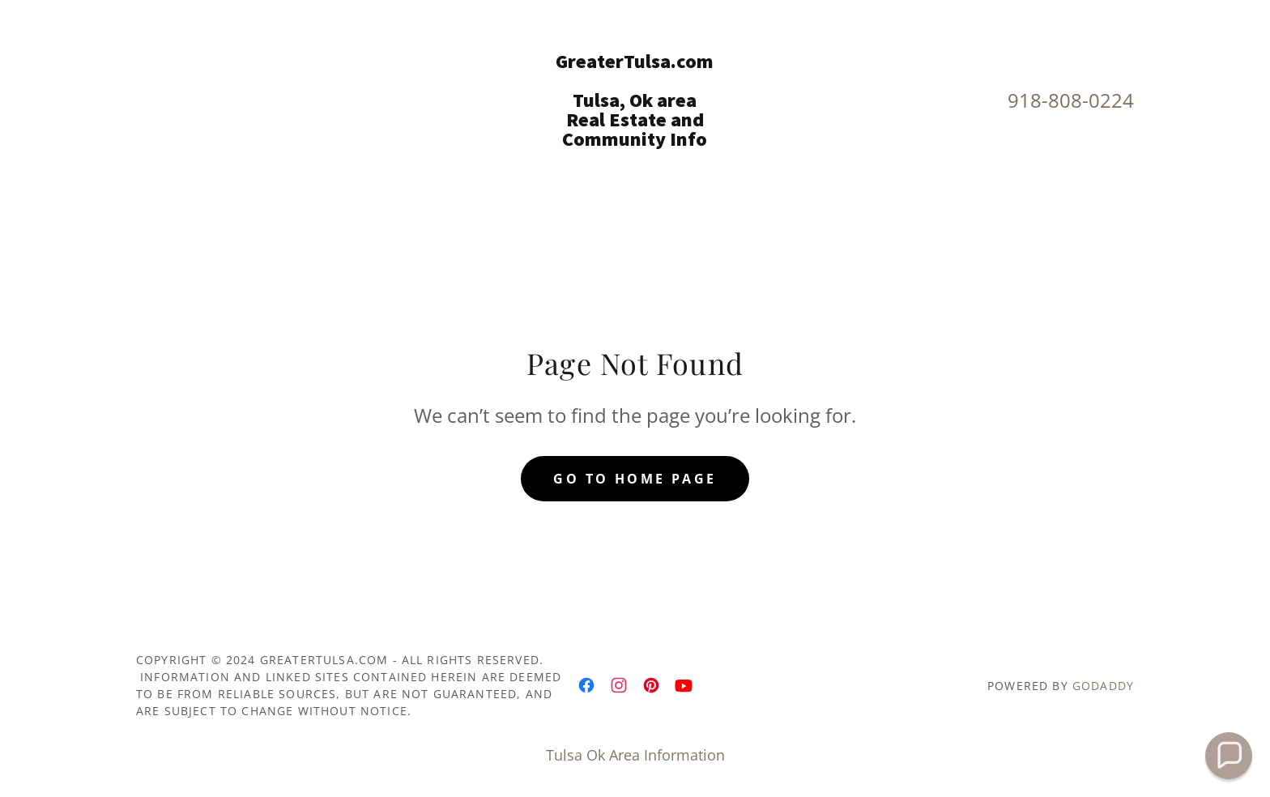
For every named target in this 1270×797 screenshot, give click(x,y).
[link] (635, 140)
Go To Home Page (634, 479)
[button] (1229, 756)
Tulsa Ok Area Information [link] (635, 755)
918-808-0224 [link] (1071, 100)
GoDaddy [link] (1103, 685)
